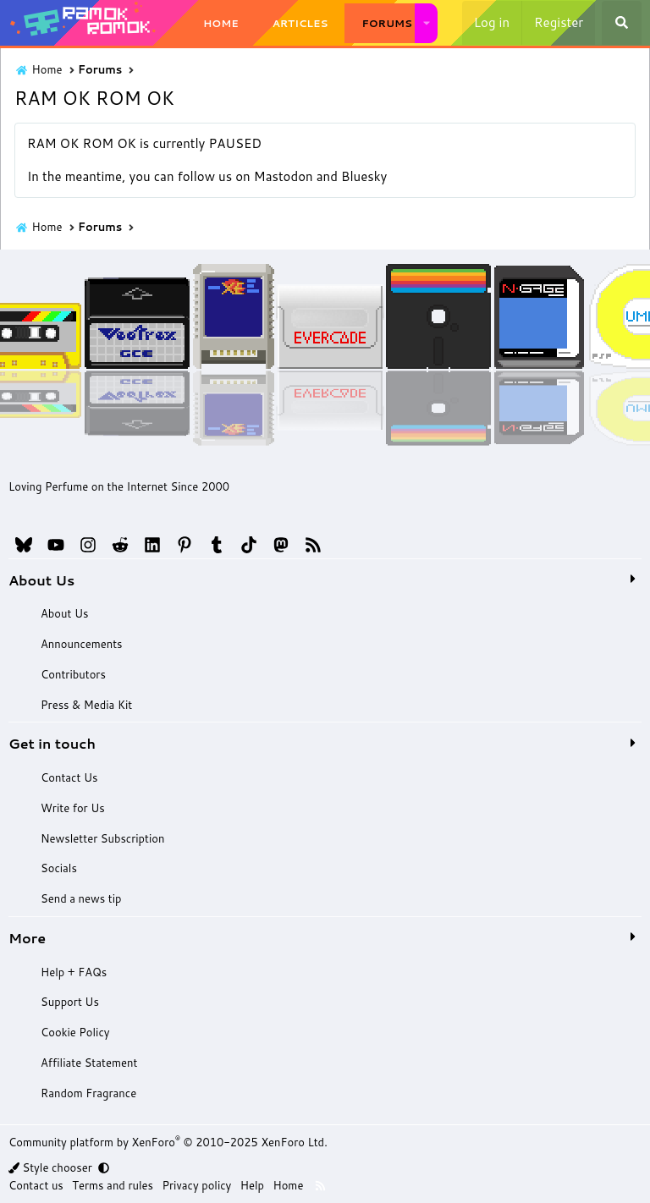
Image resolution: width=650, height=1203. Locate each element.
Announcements (80, 643)
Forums (386, 23)
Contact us (35, 1185)
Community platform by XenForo (168, 1142)
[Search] (622, 23)
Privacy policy (197, 1185)
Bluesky (364, 176)
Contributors (72, 674)
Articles (300, 23)
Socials (57, 868)
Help (252, 1185)
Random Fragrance (87, 1093)
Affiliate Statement (88, 1062)
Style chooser (51, 1167)
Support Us (68, 1001)
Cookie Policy (74, 1032)
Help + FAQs (72, 972)
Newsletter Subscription (101, 838)
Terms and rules (112, 1185)
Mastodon (283, 176)
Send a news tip (80, 898)
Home (221, 23)
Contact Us (68, 777)
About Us (63, 613)
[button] (426, 23)
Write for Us (71, 808)
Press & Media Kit (85, 704)
